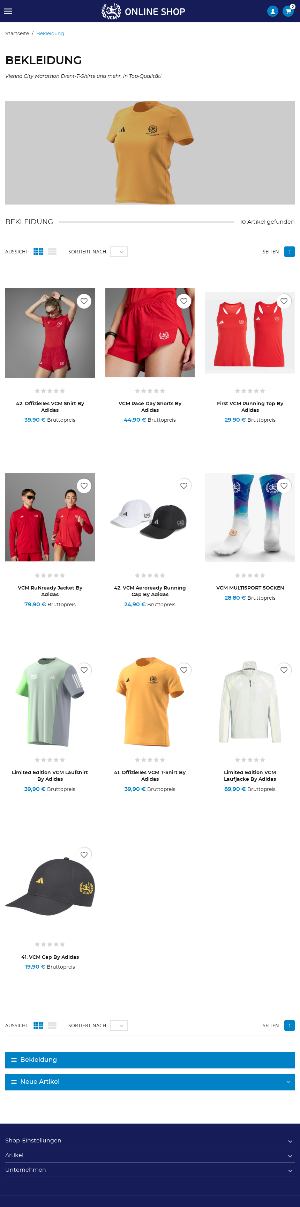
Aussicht (16, 251)
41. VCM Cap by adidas (50, 957)
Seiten (271, 251)
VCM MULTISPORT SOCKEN (250, 588)
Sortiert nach (87, 251)
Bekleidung (38, 1060)
